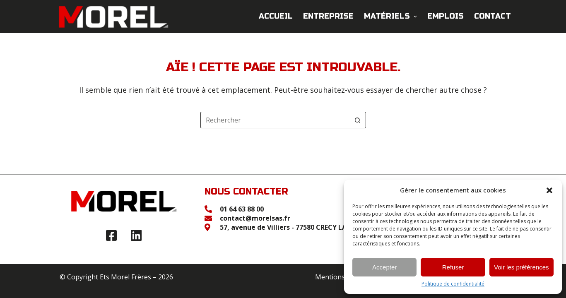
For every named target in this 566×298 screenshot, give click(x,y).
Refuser (453, 267)
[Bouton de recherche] (357, 120)
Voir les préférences (521, 267)
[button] (549, 190)
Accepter (384, 267)
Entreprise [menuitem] (328, 16)
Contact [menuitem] (492, 16)
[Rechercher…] (274, 120)
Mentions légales (342, 276)
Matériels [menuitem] (391, 16)
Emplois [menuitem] (445, 16)
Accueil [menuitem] (276, 16)
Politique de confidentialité (452, 284)
